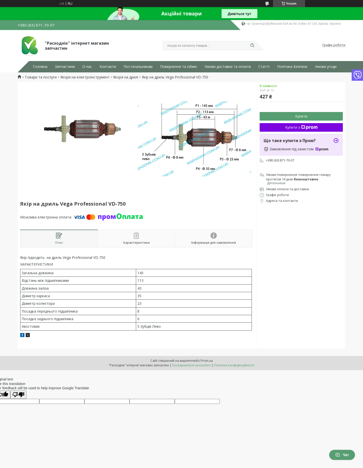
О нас (87, 66)
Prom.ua (207, 361)
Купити (301, 116)
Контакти (108, 66)
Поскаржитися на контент (191, 365)
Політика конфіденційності (234, 365)
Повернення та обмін (178, 66)
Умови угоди (326, 66)
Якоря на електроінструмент (85, 77)
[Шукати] (252, 45)
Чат (342, 455)
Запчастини (65, 66)
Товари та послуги (41, 77)
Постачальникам (138, 66)
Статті (263, 66)
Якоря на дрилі (125, 77)
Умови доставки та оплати (227, 66)
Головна (40, 66)
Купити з (301, 127)
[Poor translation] (18, 395)
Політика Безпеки (292, 66)
